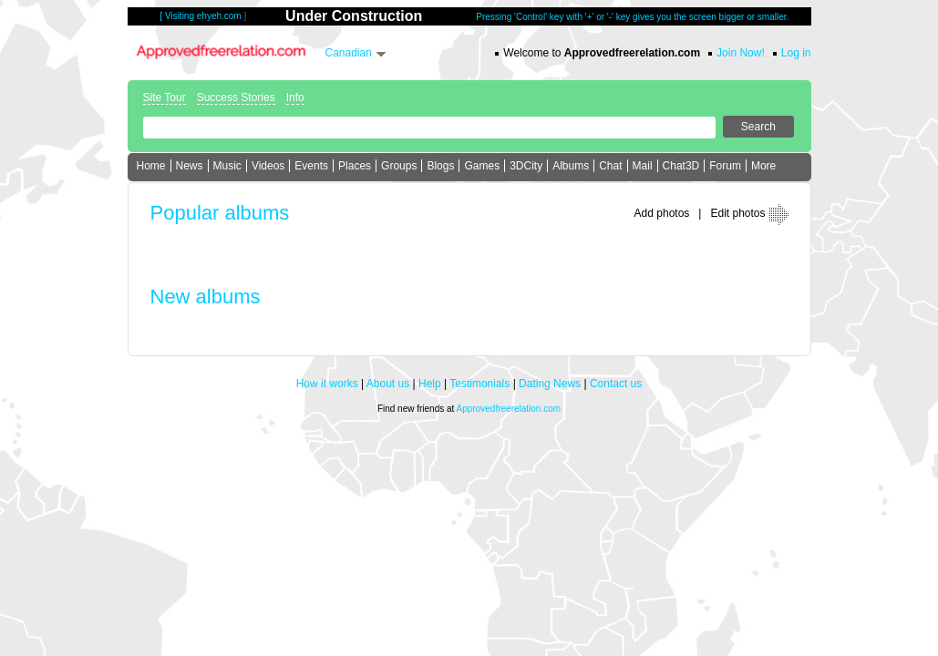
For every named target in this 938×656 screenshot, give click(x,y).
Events (311, 165)
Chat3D (681, 165)
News (189, 165)
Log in (796, 52)
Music (227, 165)
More (763, 165)
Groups (399, 165)
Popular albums (220, 212)
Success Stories (236, 97)
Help (429, 383)
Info (295, 97)
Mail (643, 165)
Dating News (550, 383)
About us (387, 383)
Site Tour (164, 97)
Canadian (348, 52)
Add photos (662, 213)
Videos (268, 165)
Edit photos (737, 213)
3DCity (526, 165)
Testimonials (479, 383)
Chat (610, 165)
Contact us (616, 383)
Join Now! (740, 52)
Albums (570, 165)
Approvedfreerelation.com (509, 409)
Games (482, 165)
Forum (725, 165)
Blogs (440, 165)
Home (151, 165)
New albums (205, 296)
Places (354, 165)
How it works (327, 383)
